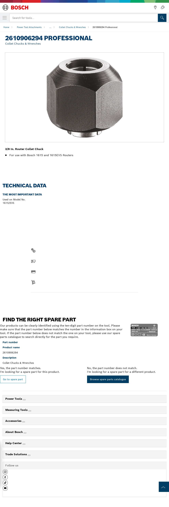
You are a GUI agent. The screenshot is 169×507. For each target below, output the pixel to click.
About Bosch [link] (14, 432)
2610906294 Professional (105, 27)
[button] (5, 473)
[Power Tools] (24, 399)
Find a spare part (44, 299)
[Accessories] (23, 421)
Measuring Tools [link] (16, 410)
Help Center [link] (14, 443)
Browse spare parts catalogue (108, 379)
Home (6, 27)
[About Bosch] (25, 432)
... (50, 27)
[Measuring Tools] (29, 410)
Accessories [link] (13, 421)
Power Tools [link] (14, 399)
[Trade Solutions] (29, 455)
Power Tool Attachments (29, 27)
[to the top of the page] (164, 487)
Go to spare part (13, 379)
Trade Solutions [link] (16, 454)
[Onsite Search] (162, 18)
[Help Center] (24, 444)
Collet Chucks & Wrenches (72, 27)
